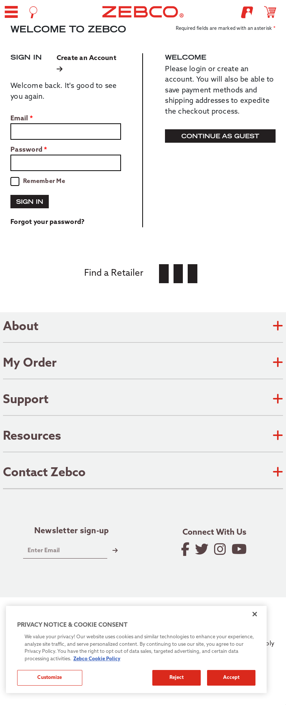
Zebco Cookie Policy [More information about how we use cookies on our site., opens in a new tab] (96, 659)
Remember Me (44, 181)
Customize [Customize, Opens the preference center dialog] (49, 677)
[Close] (255, 614)
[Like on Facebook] (186, 549)
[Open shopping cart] (273, 12)
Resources (143, 437)
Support (143, 400)
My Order (143, 364)
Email (19, 119)
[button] (11, 12)
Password (26, 150)
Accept (231, 677)
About (143, 327)
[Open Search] (33, 12)
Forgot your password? (47, 222)
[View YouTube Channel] (240, 549)
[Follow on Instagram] (220, 549)
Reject (176, 677)
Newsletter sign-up (71, 531)
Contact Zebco (143, 473)
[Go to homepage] (143, 12)
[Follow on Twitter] (202, 549)
